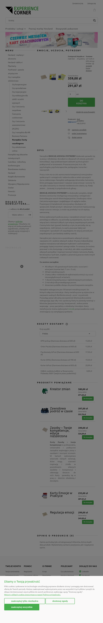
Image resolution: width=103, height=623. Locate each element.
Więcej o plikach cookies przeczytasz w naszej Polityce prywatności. (32, 594)
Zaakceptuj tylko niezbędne (24, 601)
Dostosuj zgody (60, 601)
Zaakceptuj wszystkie (21, 607)
